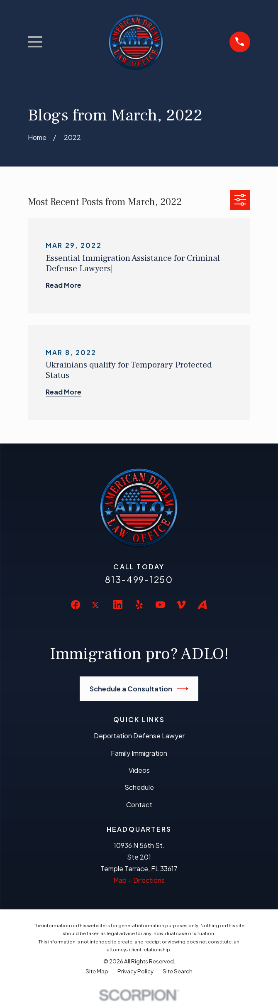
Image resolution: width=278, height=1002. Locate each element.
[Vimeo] (180, 604)
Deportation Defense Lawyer (139, 735)
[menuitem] (96, 971)
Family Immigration (139, 753)
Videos (139, 770)
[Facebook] (75, 604)
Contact (139, 804)
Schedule (139, 787)
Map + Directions (139, 880)
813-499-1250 (139, 579)
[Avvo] (202, 604)
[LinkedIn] (117, 604)
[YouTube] (160, 604)
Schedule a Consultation (139, 688)
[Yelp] (139, 604)
